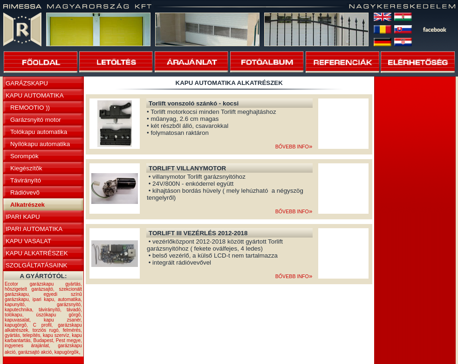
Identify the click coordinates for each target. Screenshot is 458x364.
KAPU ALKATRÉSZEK (37, 253)
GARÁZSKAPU (27, 83)
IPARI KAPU (23, 216)
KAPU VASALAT (28, 241)
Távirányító (25, 180)
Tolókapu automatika (38, 131)
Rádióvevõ (25, 192)
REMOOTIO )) (30, 107)
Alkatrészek (27, 204)
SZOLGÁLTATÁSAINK (37, 265)
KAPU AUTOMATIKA (35, 95)
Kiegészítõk (26, 168)
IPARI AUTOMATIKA (34, 228)
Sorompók (24, 156)
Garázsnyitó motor (35, 119)
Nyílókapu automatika (40, 143)
